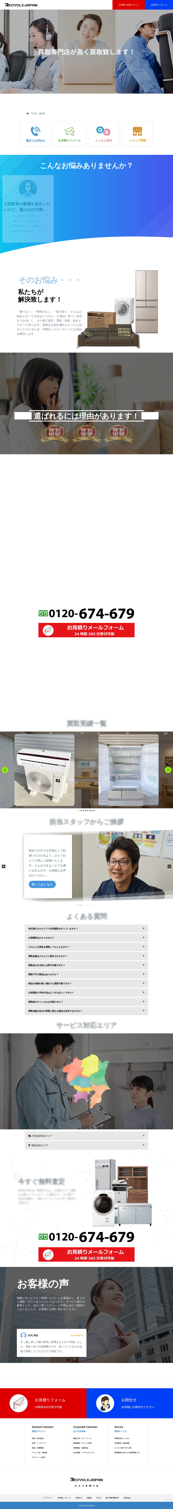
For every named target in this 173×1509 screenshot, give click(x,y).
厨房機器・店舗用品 (80, 1448)
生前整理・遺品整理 (122, 1443)
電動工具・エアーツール (82, 1438)
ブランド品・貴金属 (39, 1452)
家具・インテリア (38, 1443)
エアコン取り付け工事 (122, 1448)
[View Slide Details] (86, 613)
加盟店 (89, 1498)
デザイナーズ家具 (38, 1457)
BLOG (98, 1498)
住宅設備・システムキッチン (84, 1452)
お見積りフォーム (64, 1498)
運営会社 (127, 1498)
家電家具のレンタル (122, 1438)
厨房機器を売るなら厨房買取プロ (127, 1452)
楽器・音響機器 (38, 1448)
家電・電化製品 (38, 1438)
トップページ (47, 1498)
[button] (35, 134)
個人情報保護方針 (112, 1498)
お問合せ (78, 1498)
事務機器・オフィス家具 (82, 1443)
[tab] (86, 929)
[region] (86, 136)
